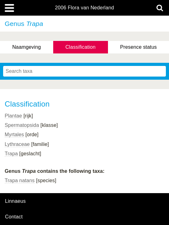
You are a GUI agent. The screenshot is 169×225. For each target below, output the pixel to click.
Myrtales (14, 134)
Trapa (11, 153)
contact (14, 216)
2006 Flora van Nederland (84, 7)
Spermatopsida (22, 125)
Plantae (13, 115)
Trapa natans (20, 180)
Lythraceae (17, 144)
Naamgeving (26, 47)
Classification (80, 47)
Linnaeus (15, 201)
